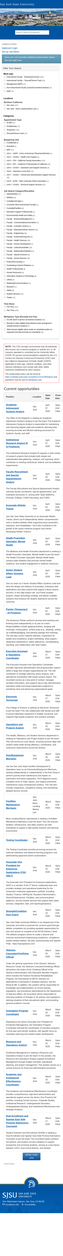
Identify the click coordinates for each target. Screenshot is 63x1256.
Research (12, 287)
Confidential (12, 143)
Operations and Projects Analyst (15, 726)
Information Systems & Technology (21, 276)
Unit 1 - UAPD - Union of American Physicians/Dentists (29, 153)
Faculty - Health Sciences (18, 240)
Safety (10, 290)
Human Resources (15, 272)
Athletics (11, 197)
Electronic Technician (12, 698)
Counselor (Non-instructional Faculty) (22, 205)
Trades (11, 297)
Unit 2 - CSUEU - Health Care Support (23, 157)
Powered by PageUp (9, 1163)
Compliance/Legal (15, 201)
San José (12, 105)
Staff (10, 91)
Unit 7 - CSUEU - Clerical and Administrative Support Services (31, 176)
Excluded (11, 146)
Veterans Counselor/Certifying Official (17, 953)
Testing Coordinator (17, 840)
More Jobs (31, 1156)
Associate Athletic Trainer (16, 507)
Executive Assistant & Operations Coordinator (16, 654)
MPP (10, 150)
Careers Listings (9, 44)
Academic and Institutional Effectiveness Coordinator (13, 1079)
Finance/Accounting (16, 262)
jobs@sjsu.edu (35, 380)
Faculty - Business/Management (20, 219)
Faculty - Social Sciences (18, 258)
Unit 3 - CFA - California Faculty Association (26, 160)
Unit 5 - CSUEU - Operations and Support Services (28, 168)
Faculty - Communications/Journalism (23, 222)
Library (10, 280)
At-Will (11, 123)
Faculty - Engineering (17, 233)
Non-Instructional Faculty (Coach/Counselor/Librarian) (29, 88)
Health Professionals (16, 269)
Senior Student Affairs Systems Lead (14, 573)
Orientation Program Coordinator (17, 1013)
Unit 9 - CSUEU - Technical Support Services (26, 185)
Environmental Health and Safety (21, 215)
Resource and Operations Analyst (16, 1043)
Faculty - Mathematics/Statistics (20, 251)
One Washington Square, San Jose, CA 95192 (23, 1201)
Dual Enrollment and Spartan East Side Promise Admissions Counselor (17, 1121)
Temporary (13, 130)
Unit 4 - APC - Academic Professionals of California (28, 164)
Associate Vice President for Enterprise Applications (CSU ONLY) (16, 869)
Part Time (12, 310)
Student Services (15, 294)
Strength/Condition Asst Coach (16, 913)
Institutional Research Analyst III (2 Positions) (17, 443)
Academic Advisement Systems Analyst (15, 408)
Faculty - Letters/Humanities (19, 247)
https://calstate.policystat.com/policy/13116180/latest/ (29, 377)
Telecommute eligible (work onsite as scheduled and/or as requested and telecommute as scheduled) (29, 330)
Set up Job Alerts (10, 51)
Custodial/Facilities (15, 208)
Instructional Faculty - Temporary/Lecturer (25, 77)
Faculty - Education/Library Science (22, 230)
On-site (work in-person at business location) (26, 320)
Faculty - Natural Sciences (18, 255)
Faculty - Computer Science (19, 226)
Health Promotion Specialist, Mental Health (15, 541)
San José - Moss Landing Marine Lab (22, 109)
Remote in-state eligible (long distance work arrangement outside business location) (29, 324)
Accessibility (30, 1204)
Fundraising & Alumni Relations (20, 265)
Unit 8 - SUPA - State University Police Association (28, 181)
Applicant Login (10, 48)
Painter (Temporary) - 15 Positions (17, 611)
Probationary (13, 126)
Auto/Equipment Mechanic (15, 757)
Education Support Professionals (21, 212)
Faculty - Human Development (20, 244)
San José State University (17, 4)
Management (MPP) (16, 84)
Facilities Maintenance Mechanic (13, 804)
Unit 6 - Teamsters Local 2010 (20, 171)
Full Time (12, 307)
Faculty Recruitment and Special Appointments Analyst (17, 477)
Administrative (14, 194)
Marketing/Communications (19, 283)
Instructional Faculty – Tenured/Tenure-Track (26, 80)
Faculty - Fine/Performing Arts (20, 237)
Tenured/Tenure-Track (17, 133)
